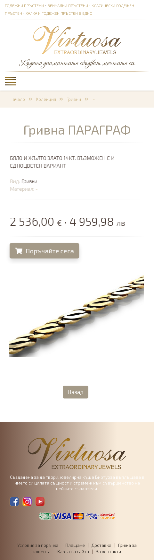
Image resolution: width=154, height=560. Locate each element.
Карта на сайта (73, 551)
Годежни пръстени (24, 5)
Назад (76, 391)
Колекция (46, 99)
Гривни (74, 99)
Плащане (75, 545)
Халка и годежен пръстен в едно (59, 13)
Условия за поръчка (38, 545)
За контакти (108, 551)
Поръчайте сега (44, 251)
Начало (17, 99)
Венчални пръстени (67, 5)
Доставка (101, 545)
